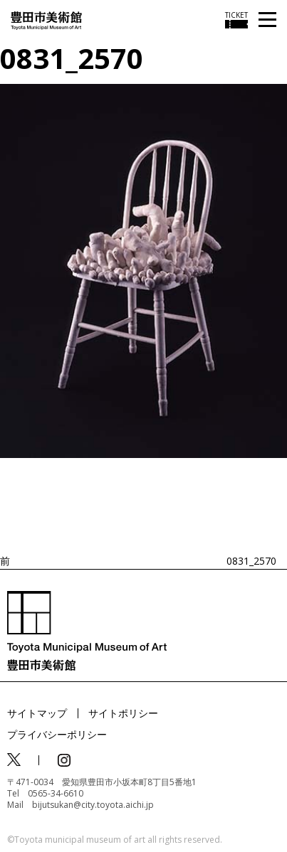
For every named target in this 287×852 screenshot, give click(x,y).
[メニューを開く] (267, 20)
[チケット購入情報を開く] (236, 19)
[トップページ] (46, 19)
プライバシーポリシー (57, 734)
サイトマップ (37, 713)
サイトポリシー (123, 713)
